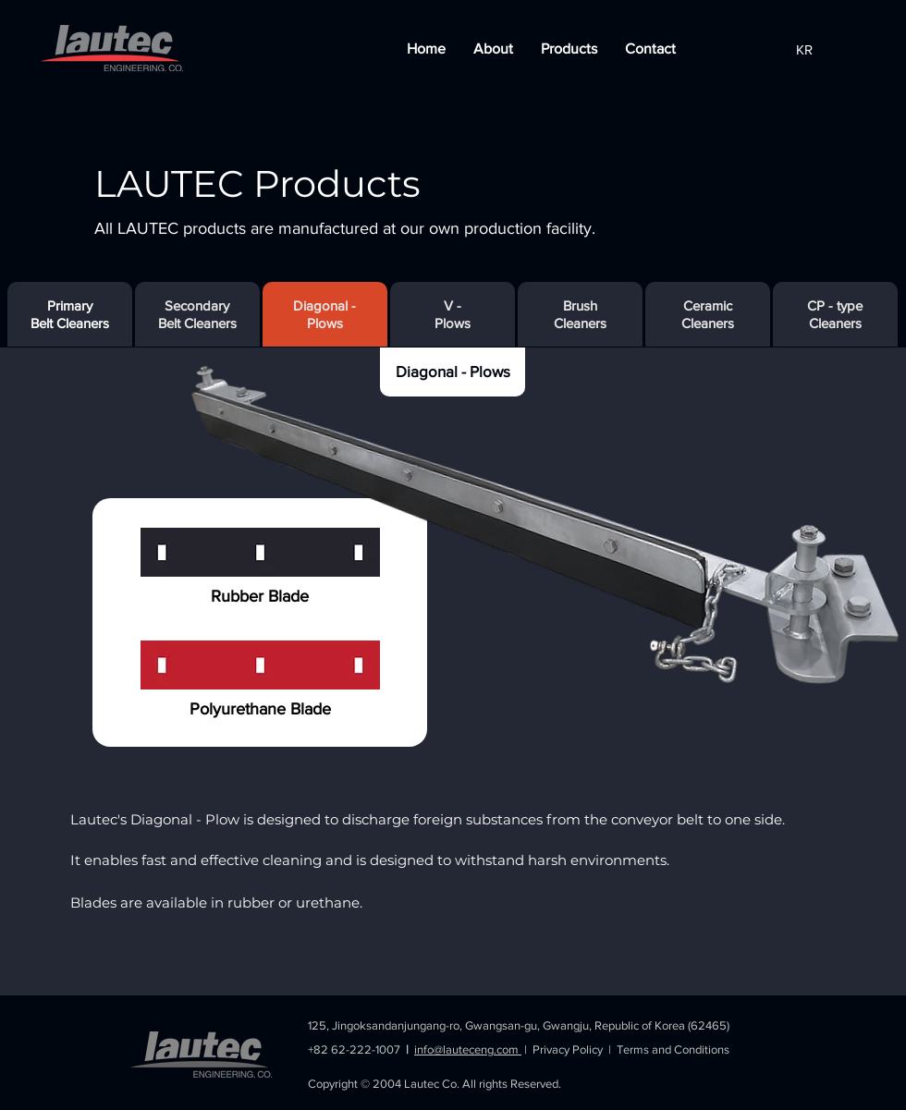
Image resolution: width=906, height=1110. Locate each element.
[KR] (805, 49)
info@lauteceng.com (467, 1049)
